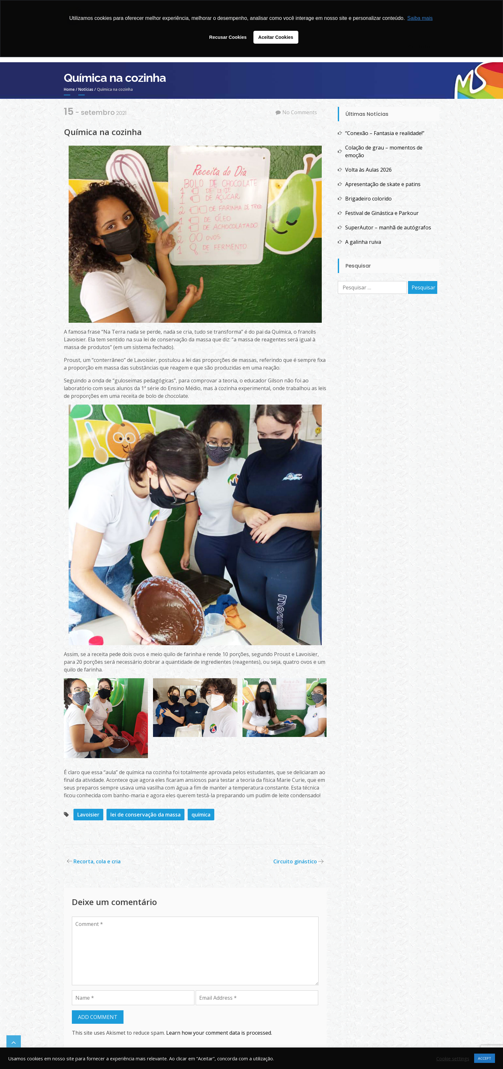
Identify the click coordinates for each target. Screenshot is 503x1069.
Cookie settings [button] (452, 1058)
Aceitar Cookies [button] (275, 37)
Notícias (85, 89)
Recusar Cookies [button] (228, 37)
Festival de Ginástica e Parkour (382, 213)
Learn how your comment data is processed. (219, 1032)
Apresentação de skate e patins (383, 184)
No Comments (299, 112)
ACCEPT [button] (484, 1058)
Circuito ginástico (295, 861)
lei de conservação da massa (145, 814)
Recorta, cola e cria (97, 861)
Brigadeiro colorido (368, 198)
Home (69, 89)
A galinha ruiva (363, 241)
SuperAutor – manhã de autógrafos (388, 227)
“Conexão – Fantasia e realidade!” (385, 133)
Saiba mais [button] (420, 18)
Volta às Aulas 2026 (368, 169)
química (201, 814)
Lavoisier (88, 814)
